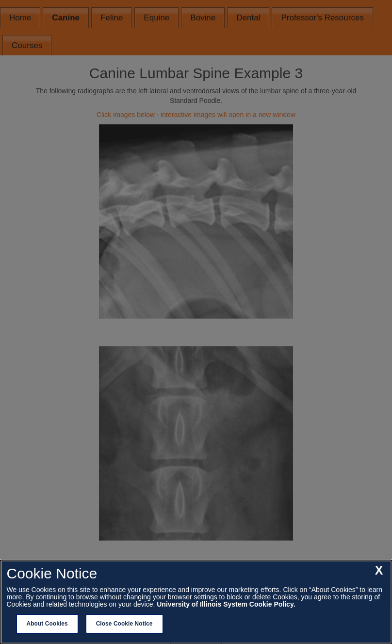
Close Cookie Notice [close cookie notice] (124, 623)
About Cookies (47, 623)
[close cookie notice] (379, 570)
